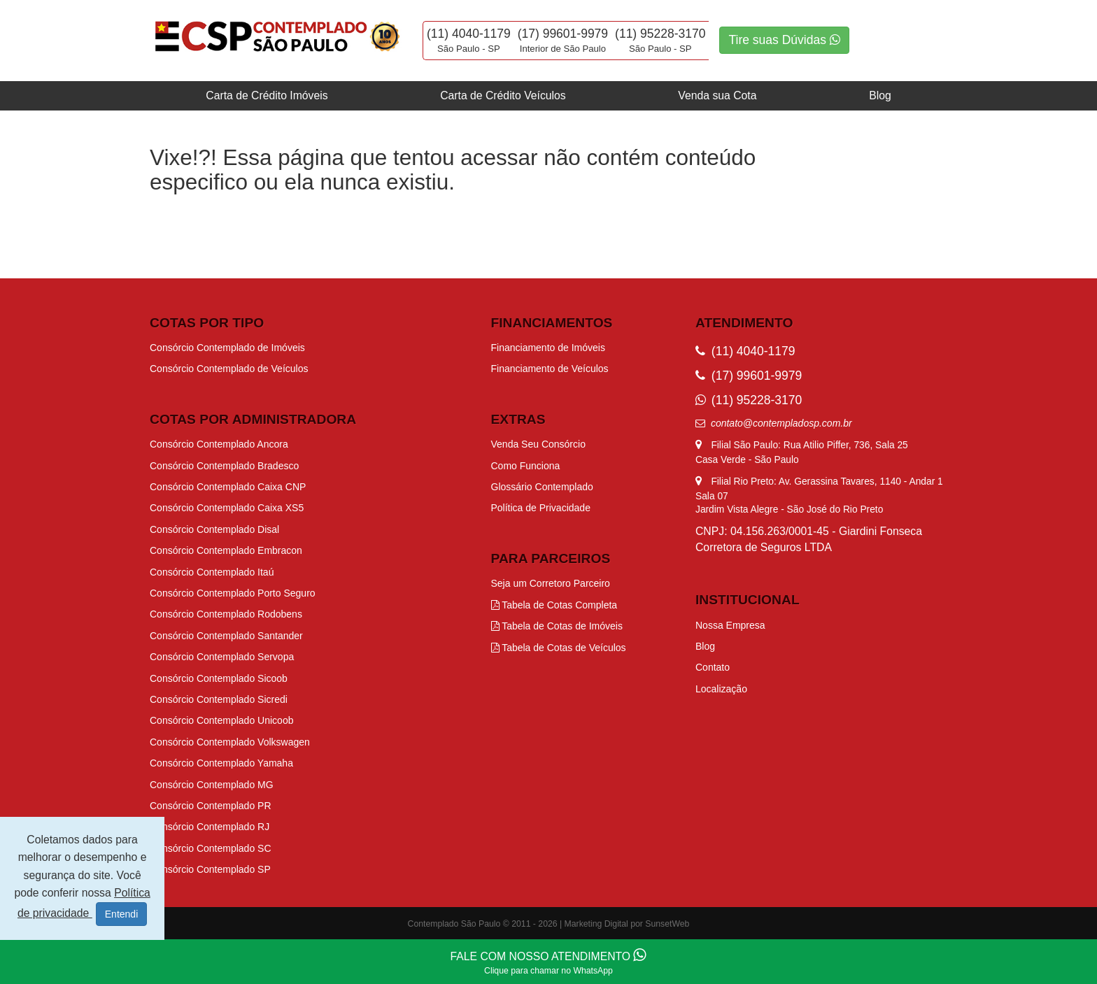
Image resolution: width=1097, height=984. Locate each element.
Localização (721, 688)
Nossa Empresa (730, 625)
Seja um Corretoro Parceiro (550, 583)
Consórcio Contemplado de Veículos (229, 368)
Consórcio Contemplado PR (210, 805)
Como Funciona (525, 465)
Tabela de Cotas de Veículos (558, 647)
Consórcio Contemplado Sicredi (219, 699)
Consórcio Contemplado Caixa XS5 (227, 507)
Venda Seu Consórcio (538, 444)
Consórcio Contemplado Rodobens (226, 614)
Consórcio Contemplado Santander (226, 635)
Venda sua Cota (717, 95)
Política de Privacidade (540, 507)
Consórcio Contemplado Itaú (212, 572)
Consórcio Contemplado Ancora (219, 444)
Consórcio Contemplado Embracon (226, 550)
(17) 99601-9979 (563, 34)
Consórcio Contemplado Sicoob (219, 678)
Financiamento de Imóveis (548, 347)
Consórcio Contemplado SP (210, 869)
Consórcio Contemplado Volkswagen (230, 742)
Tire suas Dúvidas (784, 40)
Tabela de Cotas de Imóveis (557, 626)
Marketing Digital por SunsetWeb (627, 924)
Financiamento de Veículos (550, 368)
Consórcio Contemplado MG (212, 784)
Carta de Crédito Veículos (502, 95)
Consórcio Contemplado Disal (214, 529)
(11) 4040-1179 (469, 34)
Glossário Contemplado (542, 486)
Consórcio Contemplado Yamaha (221, 763)
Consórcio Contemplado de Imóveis (227, 347)
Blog (880, 95)
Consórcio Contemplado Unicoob (221, 720)
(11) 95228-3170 (660, 34)
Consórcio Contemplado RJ (209, 826)
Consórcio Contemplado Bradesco (224, 465)
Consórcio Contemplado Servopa (222, 656)
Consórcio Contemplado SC (210, 848)
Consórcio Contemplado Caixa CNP (228, 486)
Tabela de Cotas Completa (554, 605)
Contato (712, 667)
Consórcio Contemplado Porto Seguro (233, 593)
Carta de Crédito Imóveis (266, 95)
